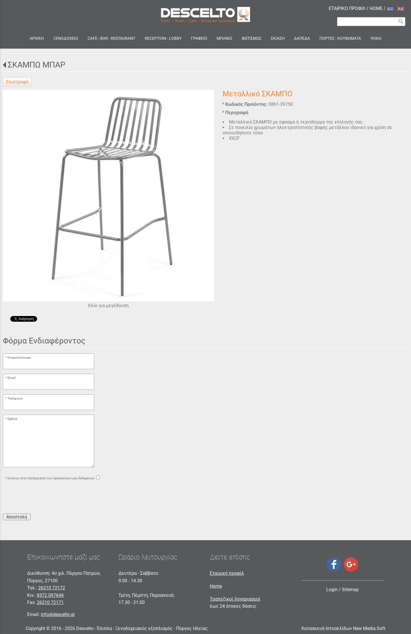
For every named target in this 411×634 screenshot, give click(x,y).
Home (216, 586)
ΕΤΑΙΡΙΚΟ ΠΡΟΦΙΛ (347, 8)
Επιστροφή (17, 82)
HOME (376, 8)
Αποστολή (16, 517)
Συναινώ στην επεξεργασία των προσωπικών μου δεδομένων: (51, 478)
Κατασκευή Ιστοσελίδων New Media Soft (343, 628)
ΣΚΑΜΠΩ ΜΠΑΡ (36, 64)
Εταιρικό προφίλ (227, 573)
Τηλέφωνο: (15, 398)
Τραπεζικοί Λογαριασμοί (235, 599)
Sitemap (350, 589)
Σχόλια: (12, 419)
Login (332, 589)
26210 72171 (50, 602)
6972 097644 (50, 595)
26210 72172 (51, 588)
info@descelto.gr (58, 614)
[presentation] (46, 498)
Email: (11, 378)
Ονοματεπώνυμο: (19, 357)
